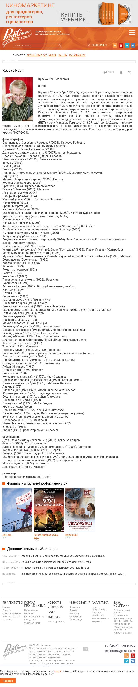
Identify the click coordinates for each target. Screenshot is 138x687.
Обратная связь (32, 623)
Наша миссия (31, 610)
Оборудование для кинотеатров (123, 628)
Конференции (76, 620)
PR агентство (12, 602)
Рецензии (96, 621)
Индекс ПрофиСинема (99, 608)
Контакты (7, 620)
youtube (121, 45)
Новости (6, 607)
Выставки (74, 613)
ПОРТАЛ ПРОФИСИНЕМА (34, 604)
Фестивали (74, 607)
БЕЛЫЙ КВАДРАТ (37, 55)
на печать (121, 72)
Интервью (55, 607)
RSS (115, 45)
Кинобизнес (77, 55)
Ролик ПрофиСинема (35, 616)
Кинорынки (75, 616)
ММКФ (52, 55)
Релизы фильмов (56, 621)
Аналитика (100, 602)
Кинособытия (79, 602)
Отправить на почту (129, 72)
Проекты (6, 610)
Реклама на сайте (11, 616)
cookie (57, 671)
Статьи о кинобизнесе (98, 614)
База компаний (121, 604)
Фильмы (54, 617)
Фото (51, 612)
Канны (62, 55)
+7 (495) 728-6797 (120, 646)
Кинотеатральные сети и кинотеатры (123, 619)
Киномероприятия (123, 633)
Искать (60, 45)
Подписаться (99, 45)
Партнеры (29, 613)
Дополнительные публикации (32, 549)
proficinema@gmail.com (119, 651)
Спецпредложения (11, 613)
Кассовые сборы (100, 618)
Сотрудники (30, 620)
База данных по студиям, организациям (122, 612)
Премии (73, 610)
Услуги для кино (122, 624)
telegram (127, 45)
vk (133, 45)
